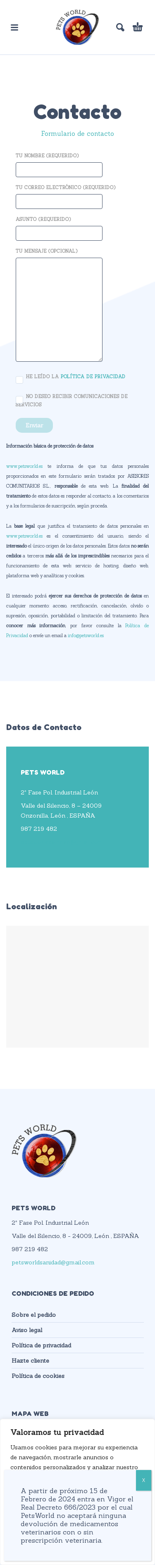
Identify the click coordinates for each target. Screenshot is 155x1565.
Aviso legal (27, 1330)
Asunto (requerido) (59, 227)
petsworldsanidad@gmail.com (62, 842)
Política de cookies (38, 1376)
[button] (14, 27)
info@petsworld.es (86, 635)
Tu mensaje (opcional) (59, 306)
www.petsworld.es (24, 466)
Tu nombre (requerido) (59, 163)
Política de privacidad (41, 1345)
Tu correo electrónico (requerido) (66, 195)
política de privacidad (93, 376)
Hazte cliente (30, 1360)
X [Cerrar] (143, 1480)
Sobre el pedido (34, 1314)
